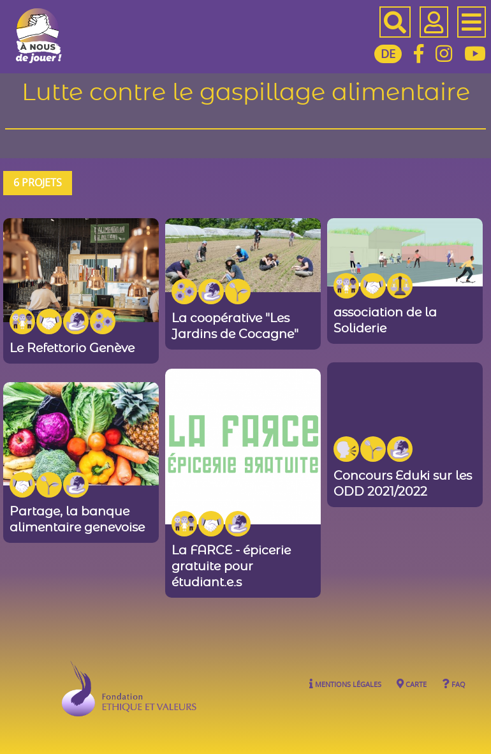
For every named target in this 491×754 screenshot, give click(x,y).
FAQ (453, 683)
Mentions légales (345, 683)
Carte (412, 683)
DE (388, 53)
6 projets (37, 182)
